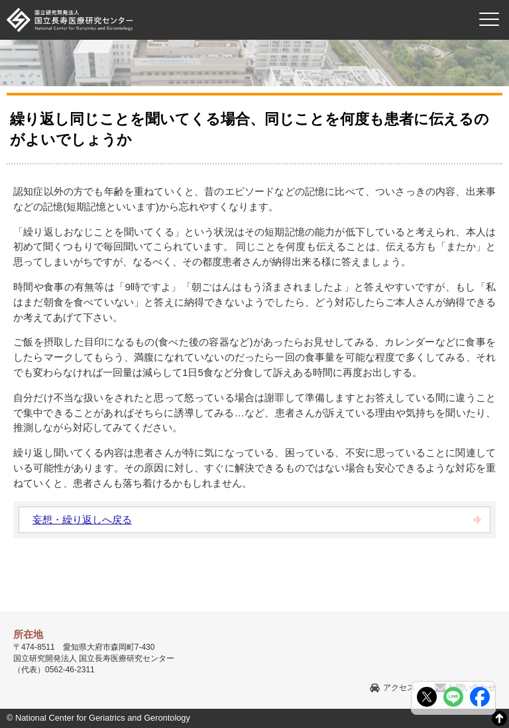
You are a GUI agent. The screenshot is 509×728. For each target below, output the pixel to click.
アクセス (399, 687)
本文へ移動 (227, 0)
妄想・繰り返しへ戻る (82, 519)
